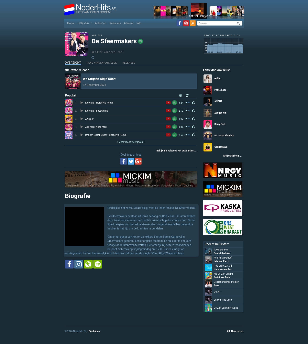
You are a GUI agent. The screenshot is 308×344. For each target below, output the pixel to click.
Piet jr (226, 261)
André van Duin (222, 277)
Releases (115, 23)
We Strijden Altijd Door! (99, 79)
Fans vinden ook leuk (102, 62)
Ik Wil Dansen (221, 249)
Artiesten (100, 23)
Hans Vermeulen (222, 269)
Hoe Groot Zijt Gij (223, 265)
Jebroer (218, 261)
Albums (128, 23)
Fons (216, 285)
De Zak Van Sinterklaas (226, 307)
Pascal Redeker (222, 253)
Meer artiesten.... (232, 155)
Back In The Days (223, 299)
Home (71, 23)
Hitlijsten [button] (83, 23)
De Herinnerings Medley (226, 282)
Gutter (217, 291)
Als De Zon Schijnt (223, 273)
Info (139, 23)
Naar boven (235, 331)
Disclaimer (94, 331)
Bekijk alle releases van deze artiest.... (177, 150)
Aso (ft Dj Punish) (223, 257)
